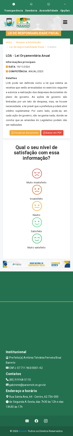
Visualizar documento (24, 132)
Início (9, 42)
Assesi (23, 431)
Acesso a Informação (28, 42)
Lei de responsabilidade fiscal (26, 46)
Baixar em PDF (52, 132)
